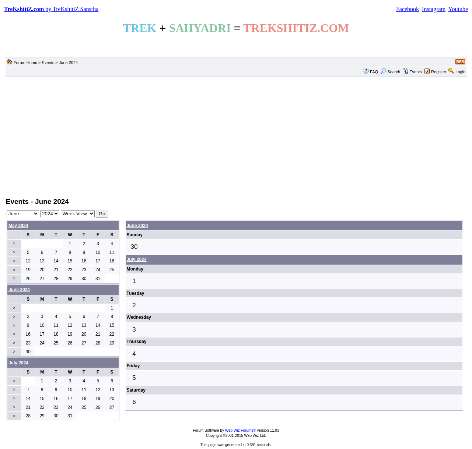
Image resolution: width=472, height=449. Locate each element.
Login (460, 72)
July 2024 (137, 259)
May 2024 (18, 225)
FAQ (374, 72)
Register (438, 72)
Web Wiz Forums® (240, 430)
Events (48, 62)
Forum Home (25, 62)
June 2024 (137, 225)
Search (390, 72)
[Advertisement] (236, 136)
